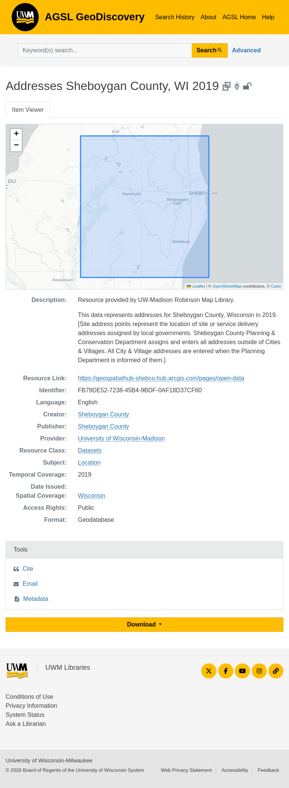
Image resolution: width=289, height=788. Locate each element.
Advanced (246, 50)
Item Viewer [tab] (28, 110)
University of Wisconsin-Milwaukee (49, 760)
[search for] (105, 50)
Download (142, 624)
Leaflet (196, 286)
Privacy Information (31, 706)
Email (30, 584)
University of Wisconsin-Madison (121, 438)
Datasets (90, 450)
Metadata (36, 599)
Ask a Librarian (26, 724)
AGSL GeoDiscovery (25, 19)
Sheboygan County (103, 414)
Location (89, 462)
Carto (276, 286)
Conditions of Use (29, 697)
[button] (16, 134)
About (208, 17)
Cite (28, 568)
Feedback (268, 770)
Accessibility (234, 770)
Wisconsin (91, 495)
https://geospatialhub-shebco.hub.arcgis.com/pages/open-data (161, 378)
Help (268, 17)
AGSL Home (239, 17)
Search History (175, 17)
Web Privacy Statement (186, 770)
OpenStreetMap (227, 286)
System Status (25, 715)
